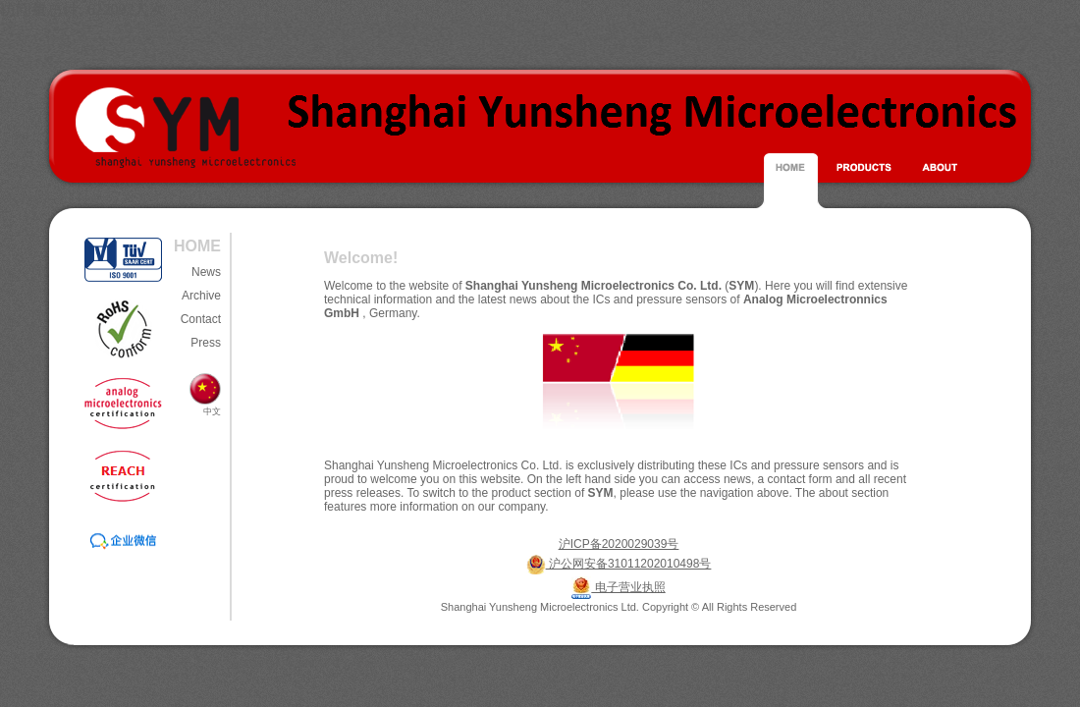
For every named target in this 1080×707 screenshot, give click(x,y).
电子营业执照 (628, 587)
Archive (201, 295)
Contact (201, 319)
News (206, 272)
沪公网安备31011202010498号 (629, 564)
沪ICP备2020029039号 (619, 544)
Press (205, 343)
